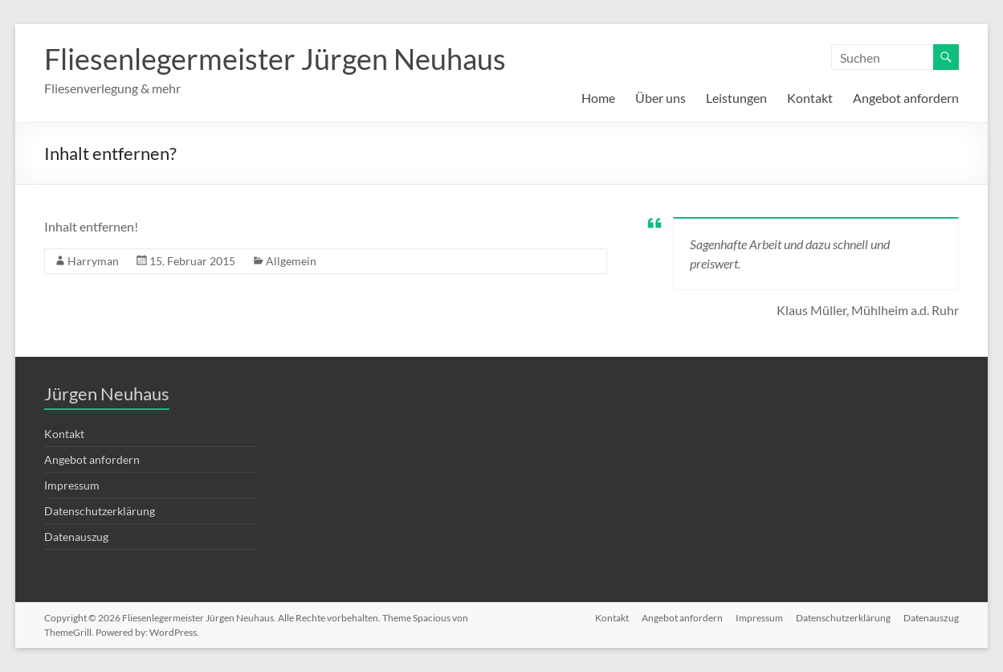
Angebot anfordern (906, 97)
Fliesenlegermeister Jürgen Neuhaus (275, 58)
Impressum (72, 485)
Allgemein (291, 261)
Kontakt (810, 97)
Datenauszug (76, 536)
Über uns (660, 97)
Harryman (93, 261)
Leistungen (736, 97)
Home (598, 97)
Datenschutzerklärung (99, 511)
